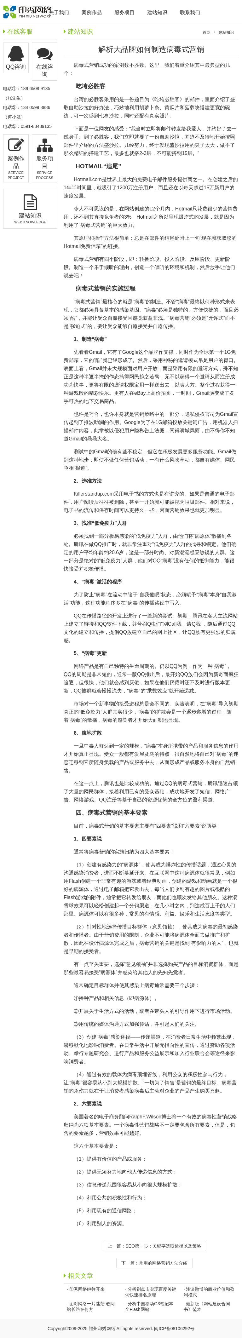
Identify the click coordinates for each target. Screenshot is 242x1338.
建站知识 (226, 32)
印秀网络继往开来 (87, 1289)
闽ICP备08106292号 (174, 1328)
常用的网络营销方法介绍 (163, 1263)
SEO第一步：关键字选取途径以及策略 (163, 1246)
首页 (206, 32)
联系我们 (190, 12)
